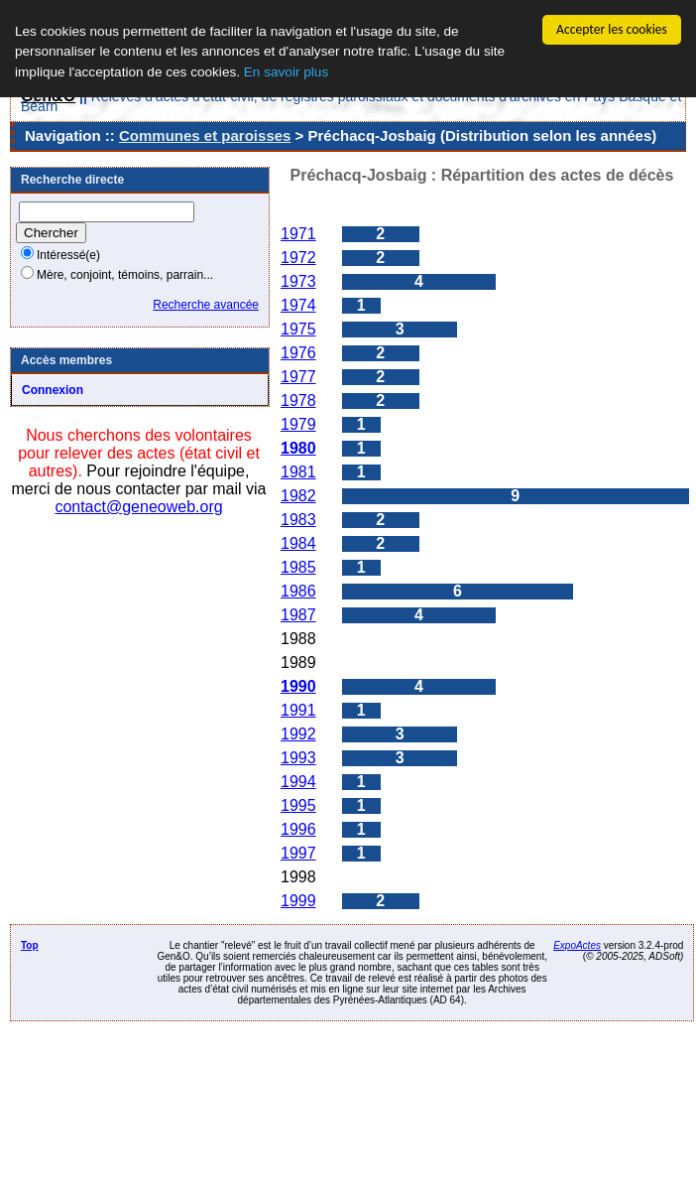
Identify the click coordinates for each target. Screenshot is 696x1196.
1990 (298, 686)
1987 (298, 614)
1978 (298, 400)
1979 (298, 424)
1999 (298, 900)
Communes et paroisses (204, 135)
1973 (298, 281)
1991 (298, 710)
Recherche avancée (206, 305)
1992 (298, 734)
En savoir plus (286, 72)
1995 (298, 805)
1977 (298, 376)
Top (30, 945)
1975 (298, 329)
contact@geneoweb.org (138, 506)
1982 (298, 495)
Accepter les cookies (611, 29)
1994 (298, 781)
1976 (298, 352)
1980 (298, 448)
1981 (298, 472)
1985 (298, 567)
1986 (298, 591)
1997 (298, 853)
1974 (298, 305)
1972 (298, 257)
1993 (298, 757)
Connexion (52, 390)
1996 (298, 829)
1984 (298, 543)
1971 (298, 233)
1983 (298, 519)
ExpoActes (577, 945)
